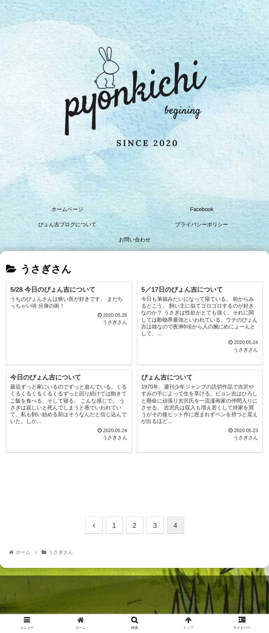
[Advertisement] (134, 476)
